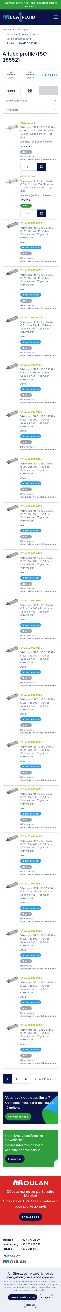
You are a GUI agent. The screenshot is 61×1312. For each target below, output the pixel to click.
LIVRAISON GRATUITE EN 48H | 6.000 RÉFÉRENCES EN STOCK (30, 4)
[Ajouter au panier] (41, 167)
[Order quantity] (28, 167)
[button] (18, 1117)
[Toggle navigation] (56, 17)
